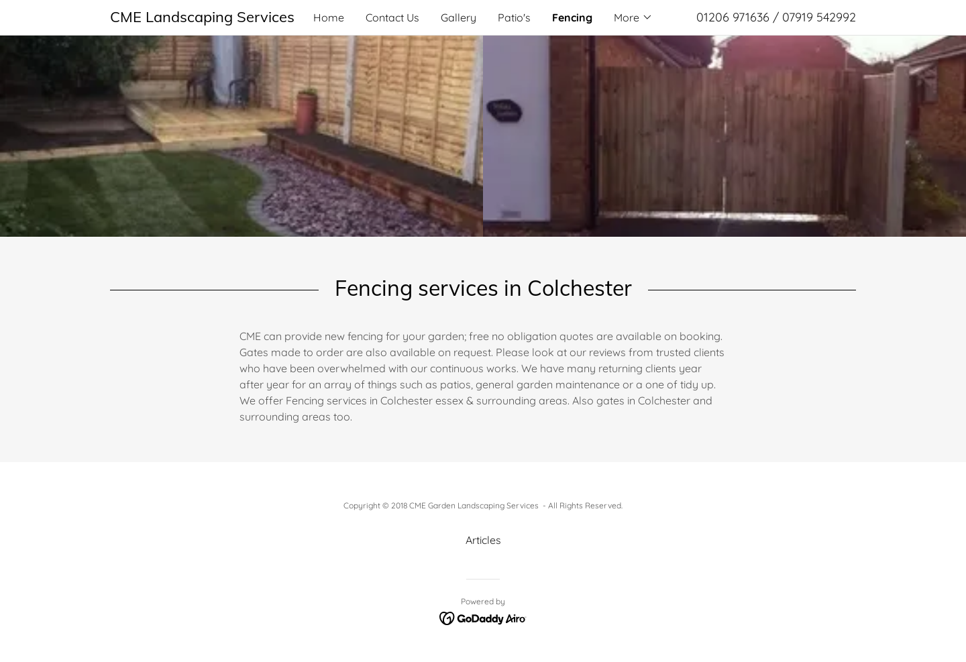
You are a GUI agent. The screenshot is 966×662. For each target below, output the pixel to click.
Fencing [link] (572, 17)
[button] (633, 17)
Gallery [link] (458, 17)
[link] (203, 18)
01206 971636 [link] (732, 17)
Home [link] (328, 17)
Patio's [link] (514, 17)
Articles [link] (483, 540)
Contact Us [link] (392, 17)
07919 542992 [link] (819, 17)
